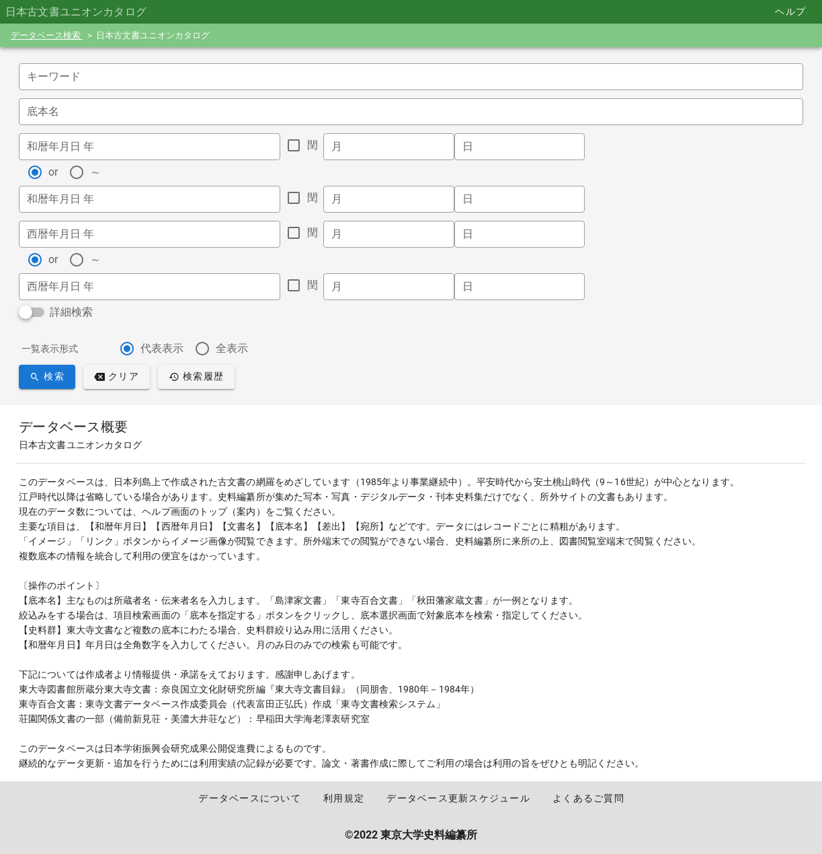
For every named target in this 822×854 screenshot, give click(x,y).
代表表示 (161, 348)
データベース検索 (47, 35)
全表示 (232, 348)
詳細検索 (71, 312)
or (53, 172)
